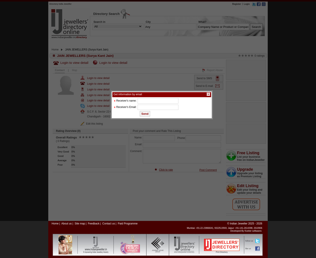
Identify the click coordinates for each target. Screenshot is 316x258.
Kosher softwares (253, 231)
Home (55, 223)
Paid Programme (128, 223)
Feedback (93, 223)
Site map (80, 223)
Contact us (108, 223)
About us (66, 223)
